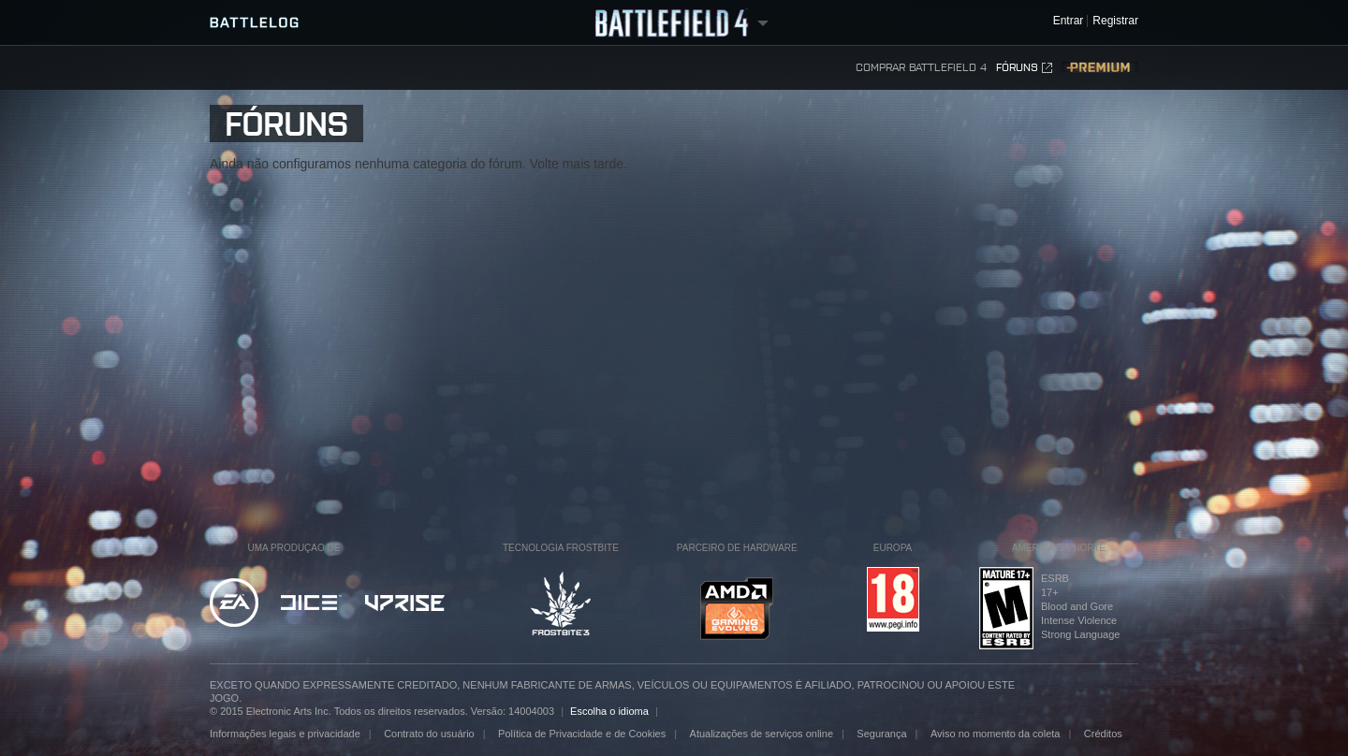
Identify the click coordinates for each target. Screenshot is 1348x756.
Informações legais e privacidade (285, 733)
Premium (1100, 68)
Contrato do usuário (429, 733)
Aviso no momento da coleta (995, 733)
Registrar (1115, 21)
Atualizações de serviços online (761, 733)
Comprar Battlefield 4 (921, 67)
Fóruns (1024, 68)
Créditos (1103, 733)
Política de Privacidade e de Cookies (582, 733)
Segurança (881, 733)
